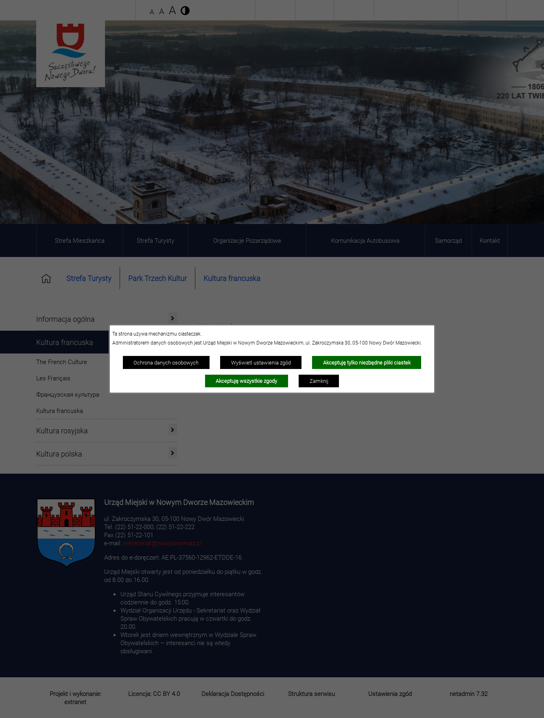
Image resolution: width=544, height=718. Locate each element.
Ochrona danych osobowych (166, 362)
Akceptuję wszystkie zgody (246, 380)
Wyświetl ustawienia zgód (261, 362)
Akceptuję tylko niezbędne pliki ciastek (367, 362)
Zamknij (319, 380)
